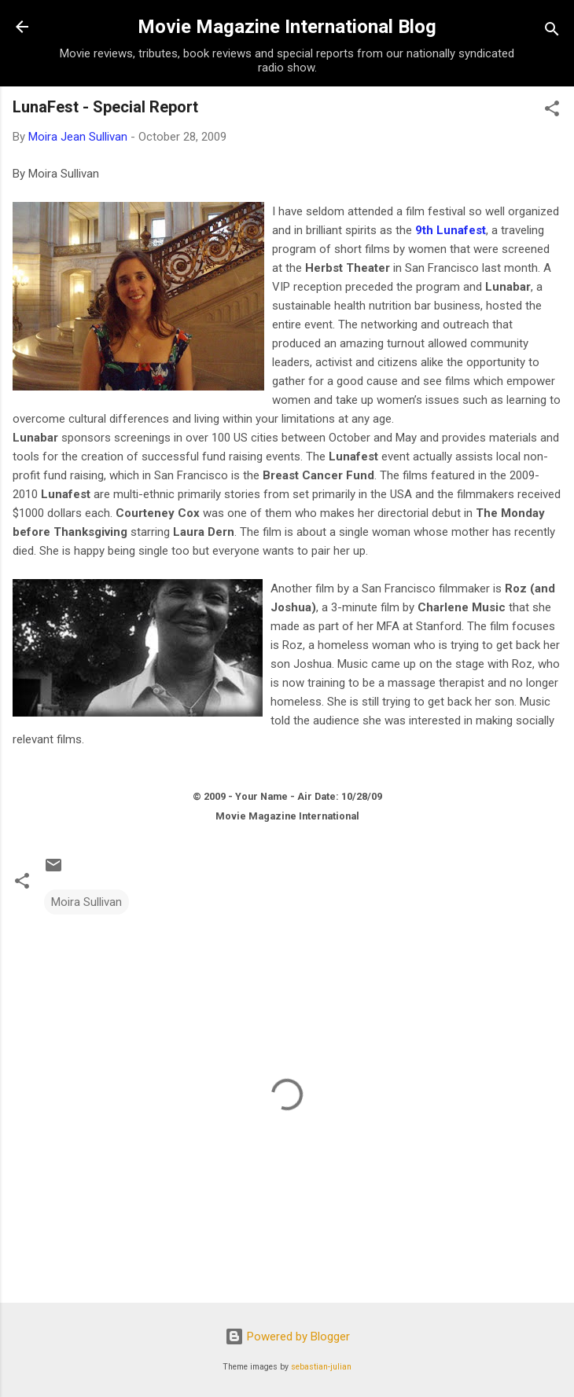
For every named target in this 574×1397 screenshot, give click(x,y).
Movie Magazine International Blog (287, 27)
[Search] (552, 32)
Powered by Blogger (287, 1336)
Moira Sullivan (86, 902)
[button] (552, 111)
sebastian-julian (321, 1367)
